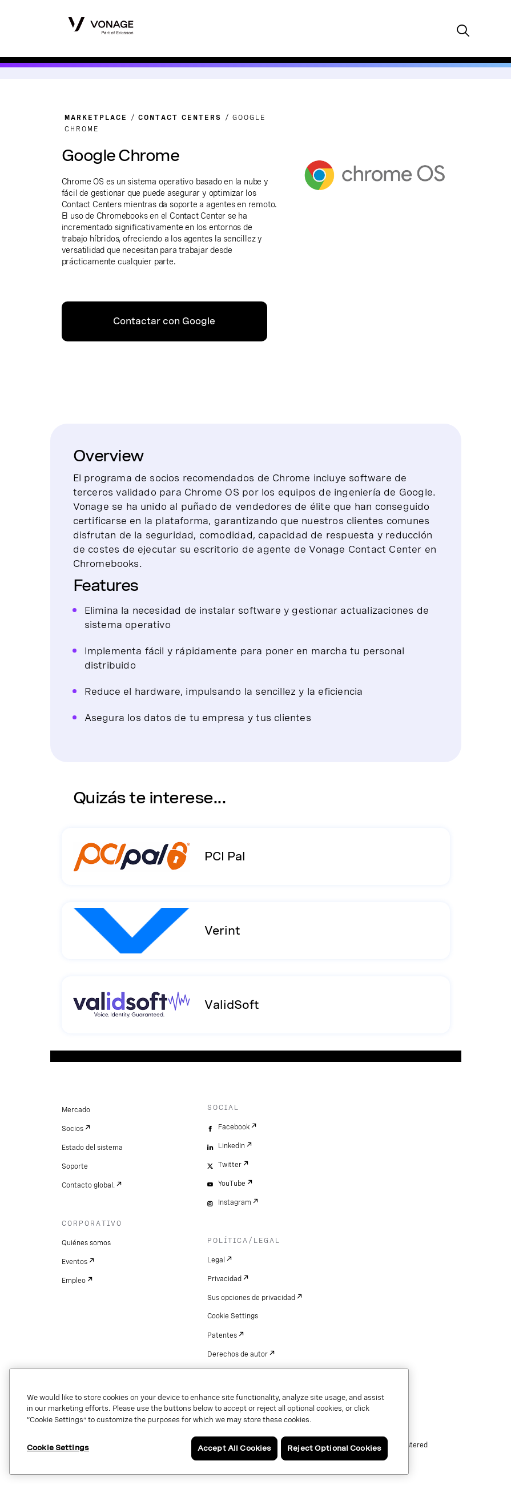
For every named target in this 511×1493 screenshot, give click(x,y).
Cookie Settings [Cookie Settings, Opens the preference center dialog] (58, 1447)
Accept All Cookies (234, 1448)
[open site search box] (463, 31)
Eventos (74, 1262)
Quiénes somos (86, 1243)
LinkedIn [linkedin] (231, 1146)
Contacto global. (88, 1185)
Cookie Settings (232, 1316)
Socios (72, 1129)
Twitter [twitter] (230, 1165)
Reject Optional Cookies (334, 1448)
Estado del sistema (92, 1148)
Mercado (76, 1110)
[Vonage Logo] (101, 25)
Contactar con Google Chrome (164, 328)
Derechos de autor (237, 1354)
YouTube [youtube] (232, 1184)
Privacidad (224, 1279)
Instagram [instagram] (234, 1202)
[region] (209, 1422)
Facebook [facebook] (234, 1127)
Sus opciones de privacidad (251, 1298)
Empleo (74, 1281)
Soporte (75, 1166)
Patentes (222, 1335)
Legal (216, 1260)
